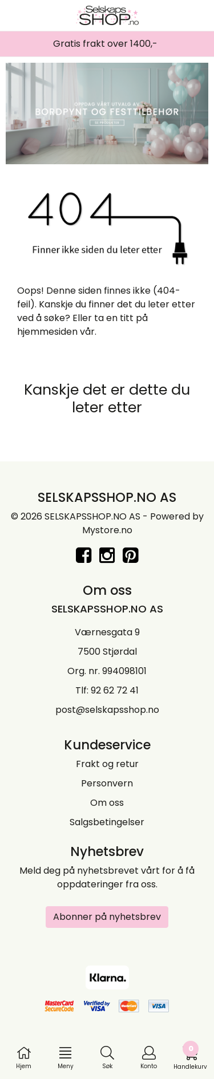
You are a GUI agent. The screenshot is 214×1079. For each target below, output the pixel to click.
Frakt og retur (107, 763)
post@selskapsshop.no (107, 709)
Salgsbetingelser (107, 822)
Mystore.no (107, 530)
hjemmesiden (47, 331)
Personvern (107, 783)
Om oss (107, 802)
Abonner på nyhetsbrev (107, 916)
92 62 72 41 (115, 690)
